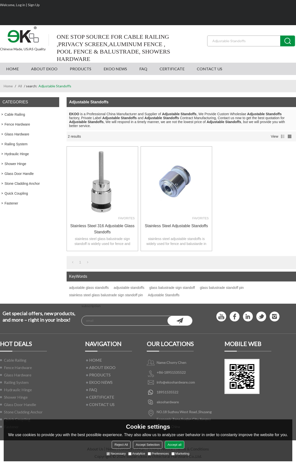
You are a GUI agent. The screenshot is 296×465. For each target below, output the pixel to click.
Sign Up (34, 5)
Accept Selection (148, 444)
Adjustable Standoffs (163, 295)
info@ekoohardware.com (176, 382)
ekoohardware (168, 402)
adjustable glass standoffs (89, 288)
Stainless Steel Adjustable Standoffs (176, 226)
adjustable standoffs (129, 288)
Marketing (180, 453)
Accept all (174, 444)
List (282, 136)
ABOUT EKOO (44, 68)
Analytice (136, 453)
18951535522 (167, 392)
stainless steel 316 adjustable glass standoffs (102, 229)
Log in (20, 5)
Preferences (158, 453)
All (20, 86)
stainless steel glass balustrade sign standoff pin (106, 295)
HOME (12, 68)
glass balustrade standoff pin (222, 288)
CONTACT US (209, 68)
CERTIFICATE (172, 68)
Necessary (116, 453)
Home (8, 86)
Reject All (121, 444)
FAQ (143, 68)
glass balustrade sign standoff (172, 288)
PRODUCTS (80, 68)
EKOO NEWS (115, 68)
